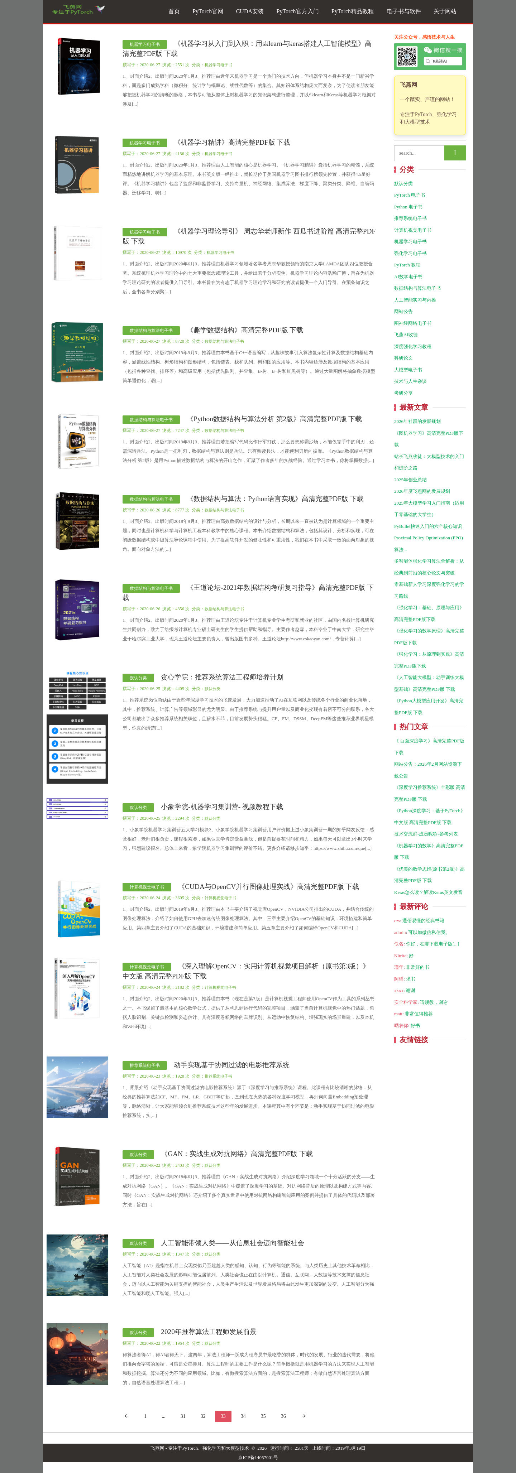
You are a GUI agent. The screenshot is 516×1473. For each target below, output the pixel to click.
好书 (415, 1025)
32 (203, 1416)
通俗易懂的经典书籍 (423, 920)
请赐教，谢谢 (434, 1002)
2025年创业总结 (410, 479)
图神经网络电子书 (412, 323)
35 (263, 1416)
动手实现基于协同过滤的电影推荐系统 (232, 1065)
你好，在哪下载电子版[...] (432, 944)
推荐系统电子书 (145, 1065)
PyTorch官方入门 (298, 11)
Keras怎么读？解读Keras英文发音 (428, 892)
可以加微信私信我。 (429, 932)
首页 (174, 11)
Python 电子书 (408, 207)
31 (183, 1416)
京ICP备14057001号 (258, 1457)
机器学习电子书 (145, 44)
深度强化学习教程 (412, 346)
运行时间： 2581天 (289, 1448)
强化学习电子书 (410, 253)
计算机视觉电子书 (147, 887)
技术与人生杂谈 (410, 381)
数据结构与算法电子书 (151, 330)
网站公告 (403, 311)
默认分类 (138, 677)
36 (283, 1416)
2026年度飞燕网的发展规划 (422, 491)
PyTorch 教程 (407, 265)
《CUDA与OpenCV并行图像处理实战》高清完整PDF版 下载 (268, 886)
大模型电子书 (408, 369)
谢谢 (410, 990)
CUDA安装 (250, 11)
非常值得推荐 (419, 1013)
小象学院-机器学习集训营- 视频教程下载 (222, 806)
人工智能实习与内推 (415, 300)
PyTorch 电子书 (409, 195)
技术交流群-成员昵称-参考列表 (426, 834)
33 (223, 1416)
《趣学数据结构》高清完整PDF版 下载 (245, 330)
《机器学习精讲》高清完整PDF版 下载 (232, 142)
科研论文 (403, 358)
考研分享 (403, 393)
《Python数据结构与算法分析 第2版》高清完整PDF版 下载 (274, 419)
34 (243, 1416)
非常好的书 (417, 967)
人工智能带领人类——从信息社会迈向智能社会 (232, 1243)
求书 (410, 979)
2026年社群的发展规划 (417, 421)
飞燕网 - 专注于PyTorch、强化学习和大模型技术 (199, 1448)
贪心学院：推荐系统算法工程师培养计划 (222, 677)
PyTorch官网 (207, 11)
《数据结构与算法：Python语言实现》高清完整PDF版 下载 (275, 498)
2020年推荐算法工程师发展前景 (209, 1331)
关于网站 (445, 11)
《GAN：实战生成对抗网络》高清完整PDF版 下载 (237, 1153)
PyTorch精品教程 (352, 11)
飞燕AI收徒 (406, 334)
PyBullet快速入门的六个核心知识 (428, 526)
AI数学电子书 (408, 276)
